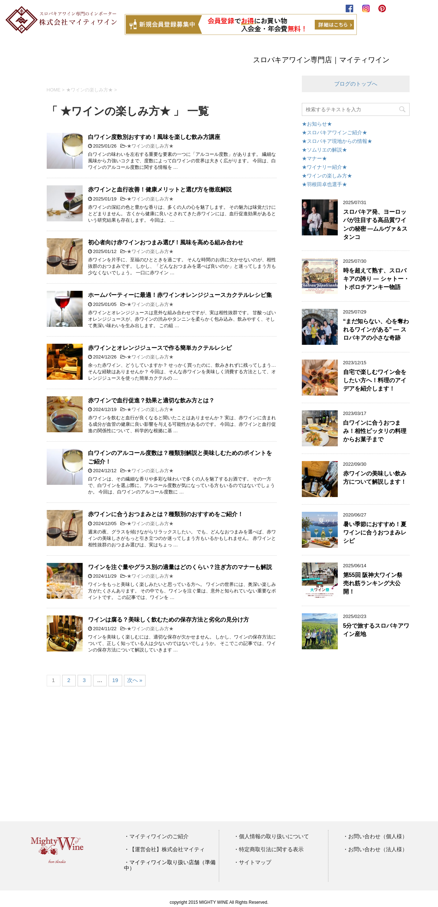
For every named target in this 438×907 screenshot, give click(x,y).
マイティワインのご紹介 (159, 836)
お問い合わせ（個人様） (377, 836)
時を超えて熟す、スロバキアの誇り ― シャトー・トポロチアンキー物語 (376, 278)
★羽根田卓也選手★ (324, 184)
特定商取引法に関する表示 (271, 849)
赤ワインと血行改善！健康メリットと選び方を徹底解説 (160, 189)
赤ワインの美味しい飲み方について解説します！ (374, 477)
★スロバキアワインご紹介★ (334, 132)
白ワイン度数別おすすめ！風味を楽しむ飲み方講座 (154, 137)
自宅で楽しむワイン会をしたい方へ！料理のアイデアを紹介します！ (374, 380)
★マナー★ (314, 158)
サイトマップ (255, 862)
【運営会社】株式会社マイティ (167, 849)
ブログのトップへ (355, 84)
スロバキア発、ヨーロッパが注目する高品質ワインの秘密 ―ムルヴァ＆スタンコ (375, 224)
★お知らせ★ (317, 124)
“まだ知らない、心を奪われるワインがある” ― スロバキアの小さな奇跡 (376, 329)
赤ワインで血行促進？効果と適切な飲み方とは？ (151, 400)
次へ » (135, 680)
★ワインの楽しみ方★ (150, 146)
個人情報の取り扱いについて (274, 836)
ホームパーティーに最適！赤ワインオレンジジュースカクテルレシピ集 (180, 295)
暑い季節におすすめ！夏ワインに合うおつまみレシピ (374, 532)
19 (115, 680)
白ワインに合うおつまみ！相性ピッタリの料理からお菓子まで (374, 431)
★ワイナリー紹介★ (324, 167)
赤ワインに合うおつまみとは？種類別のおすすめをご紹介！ (165, 514)
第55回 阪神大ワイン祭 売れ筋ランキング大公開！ (373, 583)
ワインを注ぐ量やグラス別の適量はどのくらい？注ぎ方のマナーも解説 (180, 567)
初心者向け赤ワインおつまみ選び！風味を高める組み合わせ (165, 242)
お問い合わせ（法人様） (377, 849)
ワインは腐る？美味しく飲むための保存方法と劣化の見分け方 (168, 620)
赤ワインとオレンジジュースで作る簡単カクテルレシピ (160, 348)
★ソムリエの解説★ (324, 150)
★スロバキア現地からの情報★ (337, 141)
